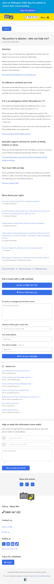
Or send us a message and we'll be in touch (18, 301)
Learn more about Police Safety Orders (16, 134)
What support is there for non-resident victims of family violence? (25, 258)
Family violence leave (10, 410)
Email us (5, 532)
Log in (8, 562)
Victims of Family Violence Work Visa (15, 390)
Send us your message (27, 356)
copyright (27, 576)
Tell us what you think (15, 468)
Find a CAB (7, 527)
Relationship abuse (41, 269)
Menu (45, 17)
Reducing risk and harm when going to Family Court (21, 397)
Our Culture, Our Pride (10, 403)
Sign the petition (27, 10)
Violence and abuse (25, 269)
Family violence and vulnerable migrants (16, 377)
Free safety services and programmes (15, 371)
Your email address (9, 335)
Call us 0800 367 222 (27, 285)
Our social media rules (10, 549)
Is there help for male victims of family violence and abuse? (23, 223)
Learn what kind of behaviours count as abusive (19, 75)
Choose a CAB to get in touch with (15, 324)
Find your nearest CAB (10, 183)
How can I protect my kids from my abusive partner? (21, 201)
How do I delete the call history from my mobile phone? (22, 248)
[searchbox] (27, 23)
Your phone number (13, 345)
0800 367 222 (32, 17)
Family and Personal (8, 269)
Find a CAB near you (27, 292)
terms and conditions (40, 576)
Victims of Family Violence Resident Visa (16, 384)
